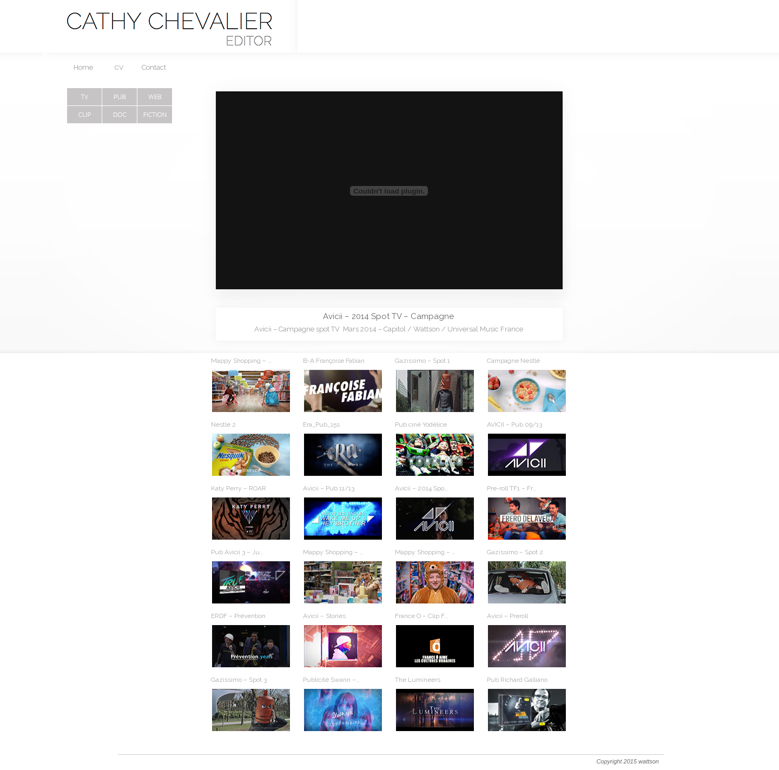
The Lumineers (417, 679)
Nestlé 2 (223, 424)
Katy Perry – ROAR (238, 488)
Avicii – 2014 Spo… (421, 488)
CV (119, 67)
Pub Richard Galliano (517, 679)
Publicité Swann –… (331, 679)
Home (83, 67)
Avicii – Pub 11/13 (328, 488)
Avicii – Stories (324, 616)
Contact (154, 67)
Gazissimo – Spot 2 (515, 552)
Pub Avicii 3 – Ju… (237, 552)
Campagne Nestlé (513, 360)
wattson (648, 761)
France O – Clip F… (421, 616)
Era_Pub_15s (321, 424)
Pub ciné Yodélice (421, 424)
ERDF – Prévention (238, 616)
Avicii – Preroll (507, 616)
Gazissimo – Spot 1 (422, 360)
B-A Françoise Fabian (334, 360)
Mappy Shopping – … (241, 360)
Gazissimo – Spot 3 (239, 679)
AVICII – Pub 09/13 (514, 424)
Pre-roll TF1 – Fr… (511, 488)
